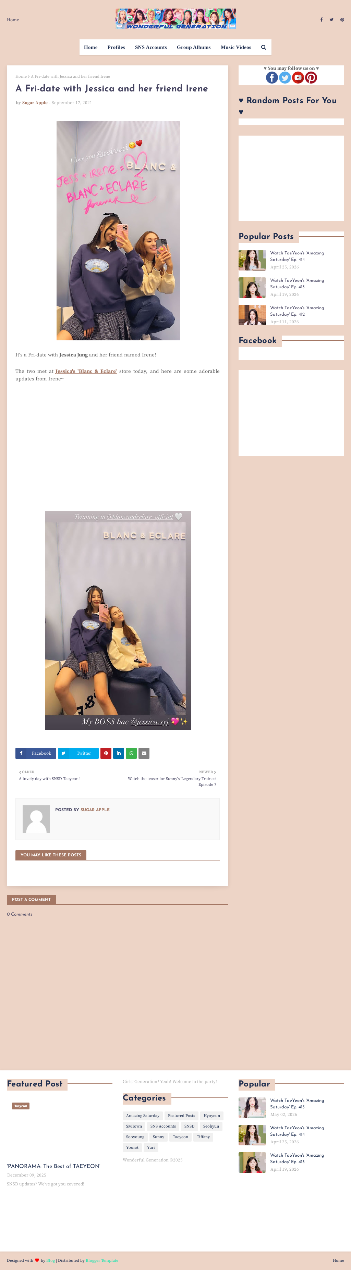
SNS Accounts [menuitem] (151, 47)
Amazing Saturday (142, 1115)
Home (13, 20)
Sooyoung (135, 1137)
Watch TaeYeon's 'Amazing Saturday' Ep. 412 (297, 311)
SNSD (189, 1126)
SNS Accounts (163, 1126)
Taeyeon (180, 1137)
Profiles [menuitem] (116, 47)
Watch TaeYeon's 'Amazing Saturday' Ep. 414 (297, 256)
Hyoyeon (212, 1115)
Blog (50, 1260)
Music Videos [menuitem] (236, 47)
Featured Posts (181, 1115)
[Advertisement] (291, 178)
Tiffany (203, 1137)
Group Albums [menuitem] (194, 47)
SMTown (134, 1126)
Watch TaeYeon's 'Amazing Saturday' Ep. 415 (297, 1104)
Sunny (158, 1137)
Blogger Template (102, 1260)
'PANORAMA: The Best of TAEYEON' (53, 1166)
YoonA (132, 1147)
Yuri (151, 1147)
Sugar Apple (35, 102)
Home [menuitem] (91, 47)
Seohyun (211, 1126)
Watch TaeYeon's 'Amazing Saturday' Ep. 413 (297, 284)
